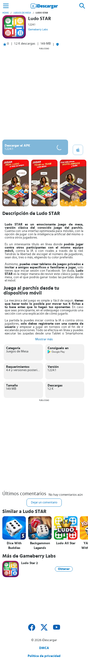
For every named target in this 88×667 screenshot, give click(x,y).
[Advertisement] (44, 93)
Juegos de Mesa (22, 13)
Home (5, 13)
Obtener (64, 569)
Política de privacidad (44, 656)
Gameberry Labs (38, 29)
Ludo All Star (65, 543)
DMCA (44, 648)
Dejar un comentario (44, 502)
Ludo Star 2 (29, 563)
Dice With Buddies (14, 546)
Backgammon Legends (40, 546)
